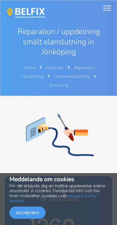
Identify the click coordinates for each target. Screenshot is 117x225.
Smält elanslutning (72, 76)
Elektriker (55, 68)
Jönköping (58, 85)
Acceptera (27, 212)
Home (30, 68)
